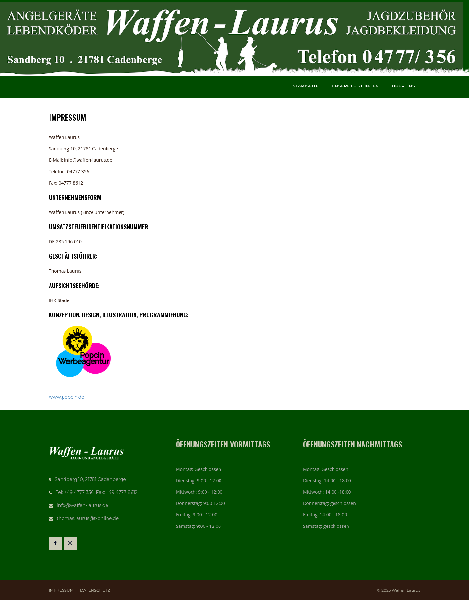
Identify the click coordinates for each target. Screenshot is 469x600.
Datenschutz (95, 590)
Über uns (403, 85)
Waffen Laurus (406, 590)
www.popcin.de (66, 397)
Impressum (61, 590)
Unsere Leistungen (355, 85)
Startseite (306, 85)
